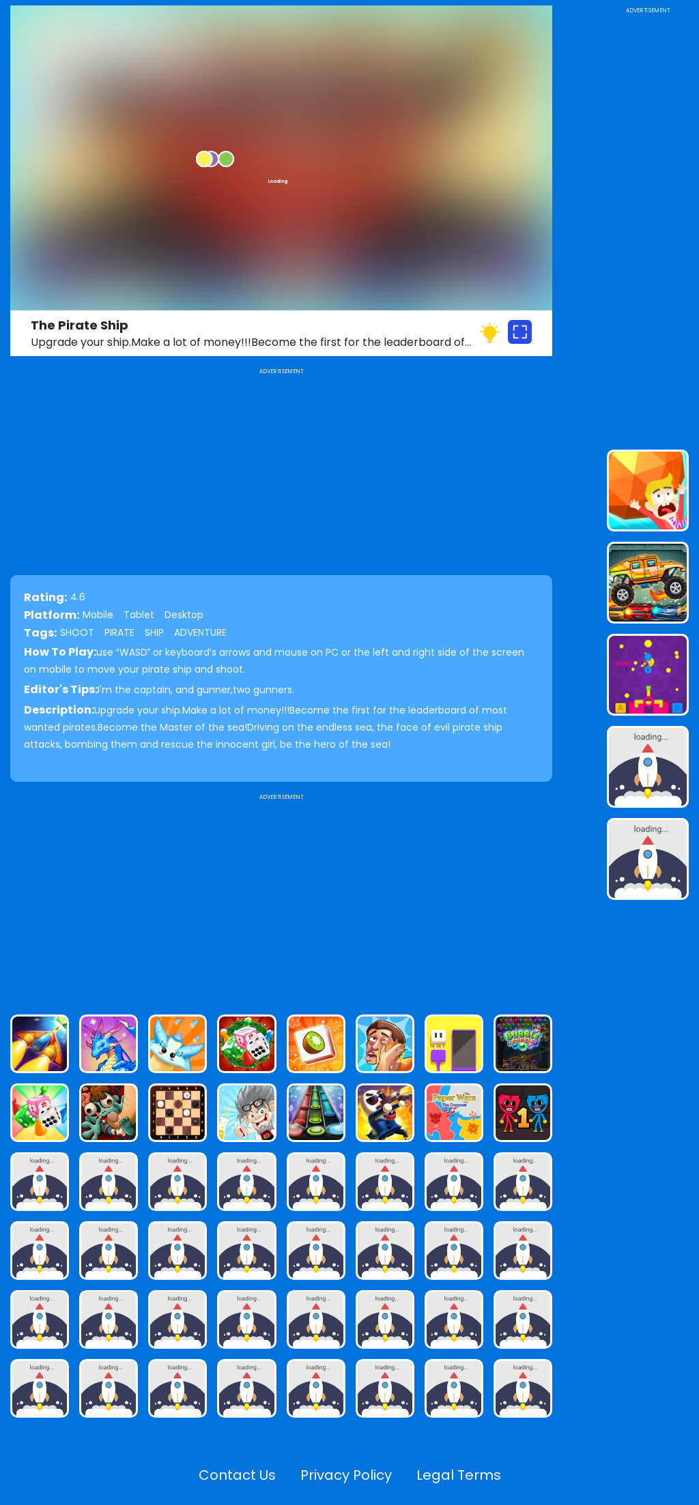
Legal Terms (458, 1475)
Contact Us (237, 1475)
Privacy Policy (346, 1475)
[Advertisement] (281, 898)
